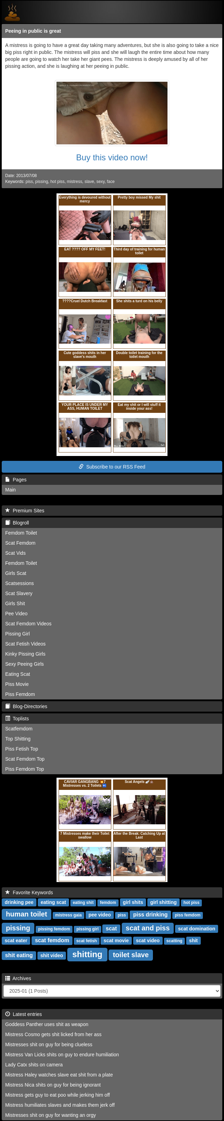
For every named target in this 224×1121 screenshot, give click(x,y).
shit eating (19, 955)
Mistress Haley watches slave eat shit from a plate (59, 1075)
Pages (15, 479)
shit (193, 940)
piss (29, 181)
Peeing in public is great (33, 31)
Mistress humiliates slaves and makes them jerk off (60, 1105)
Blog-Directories (26, 706)
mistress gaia (68, 915)
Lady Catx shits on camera (34, 1064)
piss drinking (150, 915)
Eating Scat (17, 674)
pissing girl (87, 929)
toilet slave (130, 955)
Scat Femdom (20, 543)
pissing (41, 181)
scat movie (116, 940)
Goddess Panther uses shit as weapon (46, 1024)
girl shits (133, 902)
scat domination (196, 928)
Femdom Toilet (21, 533)
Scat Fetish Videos (25, 644)
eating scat (53, 902)
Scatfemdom (19, 728)
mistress (74, 181)
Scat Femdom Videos (28, 623)
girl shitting (163, 902)
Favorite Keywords (29, 892)
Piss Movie (17, 684)
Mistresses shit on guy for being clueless (48, 1044)
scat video (148, 940)
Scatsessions (19, 583)
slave (89, 181)
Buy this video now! (112, 157)
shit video (51, 955)
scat (111, 928)
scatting (174, 940)
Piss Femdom (20, 694)
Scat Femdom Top (24, 759)
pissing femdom (54, 929)
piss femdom (187, 915)
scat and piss (148, 928)
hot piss (57, 181)
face (110, 181)
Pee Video (16, 613)
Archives (18, 978)
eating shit (83, 902)
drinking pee (19, 902)
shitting (87, 954)
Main (10, 490)
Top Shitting (18, 739)
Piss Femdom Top (24, 769)
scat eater (16, 940)
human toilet (26, 914)
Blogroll (17, 523)
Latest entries (23, 1014)
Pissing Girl (17, 633)
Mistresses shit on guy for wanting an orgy (50, 1115)
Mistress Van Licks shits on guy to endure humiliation (62, 1054)
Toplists (17, 718)
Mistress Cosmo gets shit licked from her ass (53, 1034)
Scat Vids (15, 553)
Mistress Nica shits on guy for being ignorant (53, 1085)
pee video (99, 915)
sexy (100, 181)
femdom (108, 902)
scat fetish (86, 940)
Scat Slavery (19, 593)
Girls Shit (15, 603)
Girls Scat (15, 573)
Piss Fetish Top (21, 749)
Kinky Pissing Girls (25, 654)
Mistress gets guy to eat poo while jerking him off (57, 1095)
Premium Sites (24, 510)
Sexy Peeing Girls (24, 664)
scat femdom (52, 940)
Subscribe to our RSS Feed (112, 467)
